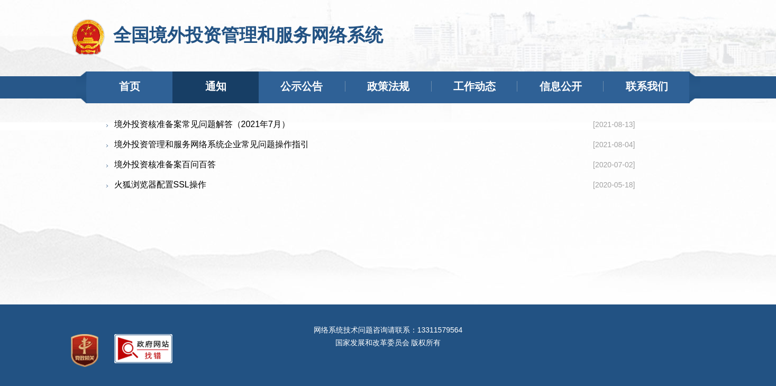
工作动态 (474, 86)
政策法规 (388, 86)
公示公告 (301, 86)
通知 (215, 86)
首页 (129, 86)
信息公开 (561, 86)
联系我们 (647, 86)
